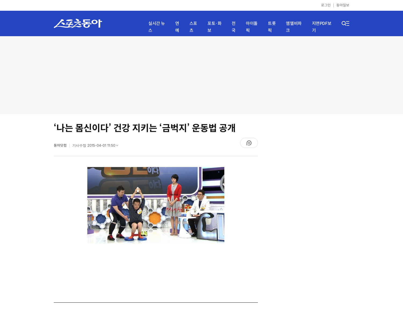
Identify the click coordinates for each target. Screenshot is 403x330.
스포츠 (193, 27)
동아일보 (342, 5)
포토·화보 (214, 27)
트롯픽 (272, 27)
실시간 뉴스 (156, 27)
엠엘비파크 (293, 27)
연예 (177, 27)
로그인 (326, 5)
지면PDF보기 (322, 27)
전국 (234, 27)
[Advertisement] (201, 75)
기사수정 (97, 146)
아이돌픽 (252, 27)
